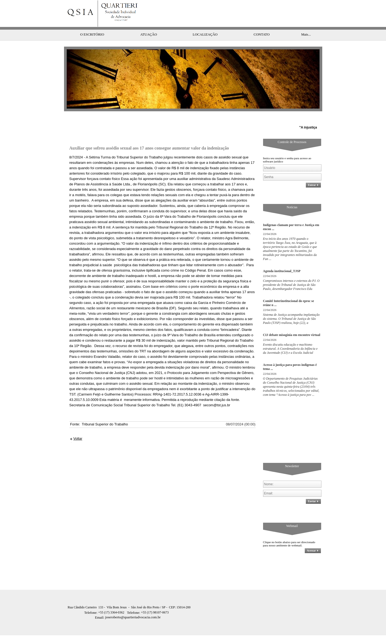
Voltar (77, 428)
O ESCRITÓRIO (92, 24)
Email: (100, 607)
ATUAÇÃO (148, 24)
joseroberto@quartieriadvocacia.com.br (128, 606)
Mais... (306, 24)
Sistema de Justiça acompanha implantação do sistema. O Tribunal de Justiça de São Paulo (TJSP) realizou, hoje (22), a (291, 308)
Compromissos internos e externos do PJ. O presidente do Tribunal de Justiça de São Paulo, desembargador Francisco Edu (291, 274)
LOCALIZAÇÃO (205, 24)
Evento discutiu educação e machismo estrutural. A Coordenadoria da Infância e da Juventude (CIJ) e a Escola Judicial (290, 338)
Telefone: (91, 602)
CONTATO (262, 24)
